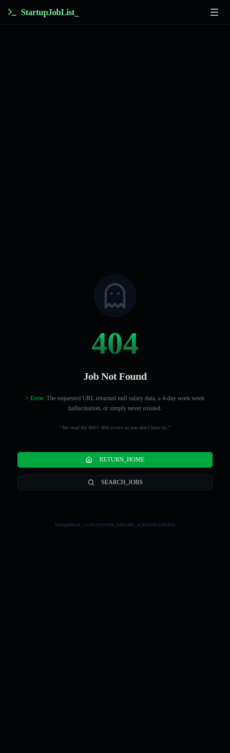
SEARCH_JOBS (115, 482)
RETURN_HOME (115, 459)
